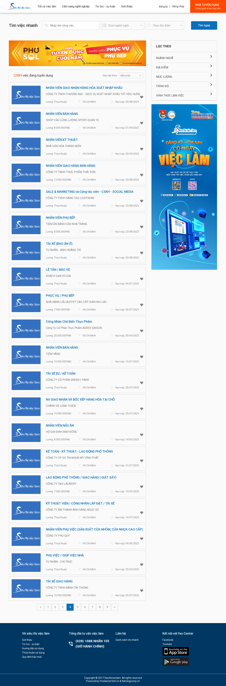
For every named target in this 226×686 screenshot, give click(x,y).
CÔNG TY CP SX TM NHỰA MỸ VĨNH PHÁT (72, 457)
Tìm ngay (204, 25)
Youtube (167, 644)
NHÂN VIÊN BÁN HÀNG (62, 114)
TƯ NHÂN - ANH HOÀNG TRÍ (63, 250)
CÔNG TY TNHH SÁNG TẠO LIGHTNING (70, 198)
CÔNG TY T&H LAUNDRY (61, 483)
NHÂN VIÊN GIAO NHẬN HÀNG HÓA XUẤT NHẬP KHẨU (84, 88)
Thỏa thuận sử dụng (33, 652)
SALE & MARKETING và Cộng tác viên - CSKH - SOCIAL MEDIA (89, 192)
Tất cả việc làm (47, 6)
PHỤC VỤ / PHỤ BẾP (60, 295)
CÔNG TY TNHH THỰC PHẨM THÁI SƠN (70, 172)
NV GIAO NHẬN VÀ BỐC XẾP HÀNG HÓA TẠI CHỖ (80, 399)
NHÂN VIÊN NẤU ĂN (60, 425)
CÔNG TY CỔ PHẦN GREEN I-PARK (67, 380)
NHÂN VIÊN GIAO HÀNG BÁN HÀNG (70, 166)
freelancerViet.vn (109, 681)
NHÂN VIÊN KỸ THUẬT (62, 140)
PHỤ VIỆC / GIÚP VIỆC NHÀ (65, 555)
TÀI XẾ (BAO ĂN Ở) (59, 243)
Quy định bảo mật (32, 656)
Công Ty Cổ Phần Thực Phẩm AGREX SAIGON (74, 328)
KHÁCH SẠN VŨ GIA (58, 276)
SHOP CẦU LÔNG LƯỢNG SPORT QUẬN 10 (72, 120)
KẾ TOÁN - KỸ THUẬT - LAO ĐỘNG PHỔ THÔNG (79, 451)
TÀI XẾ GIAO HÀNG (59, 581)
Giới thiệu (126, 6)
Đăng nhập (178, 6)
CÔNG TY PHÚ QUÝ (58, 535)
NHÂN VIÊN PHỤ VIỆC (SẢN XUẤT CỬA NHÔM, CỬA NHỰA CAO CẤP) (94, 529)
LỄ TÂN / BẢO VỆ (58, 269)
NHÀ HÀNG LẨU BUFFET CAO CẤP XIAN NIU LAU (76, 302)
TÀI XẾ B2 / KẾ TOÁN (60, 373)
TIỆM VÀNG (53, 354)
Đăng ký (163, 6)
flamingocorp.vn (131, 681)
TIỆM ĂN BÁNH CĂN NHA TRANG (66, 224)
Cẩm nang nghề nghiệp (76, 6)
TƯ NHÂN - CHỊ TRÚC (59, 561)
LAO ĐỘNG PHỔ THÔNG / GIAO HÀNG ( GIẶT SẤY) (81, 477)
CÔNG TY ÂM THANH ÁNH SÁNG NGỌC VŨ (72, 509)
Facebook (167, 639)
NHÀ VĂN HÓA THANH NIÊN (63, 146)
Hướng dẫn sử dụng (33, 648)
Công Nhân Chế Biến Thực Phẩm (69, 321)
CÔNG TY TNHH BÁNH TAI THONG (67, 587)
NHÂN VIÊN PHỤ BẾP (60, 217)
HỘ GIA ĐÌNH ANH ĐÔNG (61, 431)
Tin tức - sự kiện (105, 6)
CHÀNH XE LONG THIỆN (61, 406)
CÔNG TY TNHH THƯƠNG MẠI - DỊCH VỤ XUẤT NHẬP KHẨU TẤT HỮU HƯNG (93, 94)
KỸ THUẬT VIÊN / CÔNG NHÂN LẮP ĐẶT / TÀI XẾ (80, 503)
